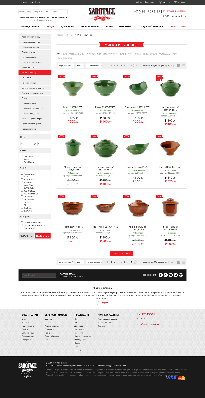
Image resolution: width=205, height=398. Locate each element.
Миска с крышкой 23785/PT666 (170, 228)
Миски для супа (150, 53)
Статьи (47, 339)
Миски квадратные (168, 53)
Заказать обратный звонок (174, 11)
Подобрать (42, 236)
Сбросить (26, 236)
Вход (140, 2)
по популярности (94, 65)
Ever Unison (29, 156)
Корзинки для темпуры (32, 118)
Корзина (181, 2)
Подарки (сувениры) (82, 336)
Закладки (166, 2)
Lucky (26, 202)
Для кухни (67, 26)
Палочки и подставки (31, 113)
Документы (49, 329)
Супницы (137, 53)
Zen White (28, 211)
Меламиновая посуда (31, 42)
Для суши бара (80, 329)
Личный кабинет (108, 314)
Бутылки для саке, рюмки (33, 88)
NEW (173, 26)
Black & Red (29, 179)
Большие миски (110, 53)
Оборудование (30, 26)
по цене (80, 65)
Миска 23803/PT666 (73, 226)
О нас (24, 319)
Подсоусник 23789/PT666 (105, 226)
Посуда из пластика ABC (32, 62)
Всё (58, 53)
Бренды (77, 350)
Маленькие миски (77, 53)
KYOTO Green (29, 196)
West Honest (29, 162)
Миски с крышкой (64, 58)
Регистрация (150, 2)
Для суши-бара (90, 26)
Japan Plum (28, 185)
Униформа (125, 26)
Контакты (23, 2)
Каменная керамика (32, 222)
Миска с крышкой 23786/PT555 (105, 168)
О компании (30, 314)
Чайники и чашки (29, 83)
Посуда (50, 26)
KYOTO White (29, 199)
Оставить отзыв (28, 333)
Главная (60, 35)
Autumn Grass (29, 174)
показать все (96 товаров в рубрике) (158, 65)
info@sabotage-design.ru (174, 16)
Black (26, 176)
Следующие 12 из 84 (121, 253)
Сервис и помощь (56, 314)
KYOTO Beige (29, 188)
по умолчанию (65, 65)
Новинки (78, 343)
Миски (64, 53)
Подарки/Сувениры (152, 26)
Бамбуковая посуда (30, 52)
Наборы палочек (29, 129)
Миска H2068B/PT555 (73, 107)
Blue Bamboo (29, 182)
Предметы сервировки (31, 123)
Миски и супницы (29, 72)
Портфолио (26, 339)
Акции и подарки (52, 326)
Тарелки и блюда (29, 67)
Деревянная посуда (30, 47)
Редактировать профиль (107, 319)
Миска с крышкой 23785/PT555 (72, 168)
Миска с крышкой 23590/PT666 (137, 228)
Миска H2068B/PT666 (170, 166)
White (26, 205)
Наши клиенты (28, 326)
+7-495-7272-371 (144, 318)
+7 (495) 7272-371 (148, 11)
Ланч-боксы (27, 77)
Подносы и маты (29, 103)
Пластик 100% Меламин (34, 225)
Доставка (48, 319)
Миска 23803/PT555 (105, 107)
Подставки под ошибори (32, 108)
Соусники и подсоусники (32, 93)
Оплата (31, 2)
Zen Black (28, 208)
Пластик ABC (29, 228)
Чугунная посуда (29, 57)
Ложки (24, 98)
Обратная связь (28, 336)
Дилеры (25, 329)
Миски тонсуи (124, 53)
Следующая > (135, 65)
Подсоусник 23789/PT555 (138, 107)
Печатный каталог (52, 336)
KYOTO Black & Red (32, 193)
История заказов (104, 322)
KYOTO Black (29, 191)
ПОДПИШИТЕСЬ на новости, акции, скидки (71, 275)
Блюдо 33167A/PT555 (138, 166)
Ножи (109, 26)
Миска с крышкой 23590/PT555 (170, 108)
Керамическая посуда (31, 37)
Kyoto (26, 159)
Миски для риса (94, 53)
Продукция (81, 314)
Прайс (39, 2)
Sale (183, 26)
